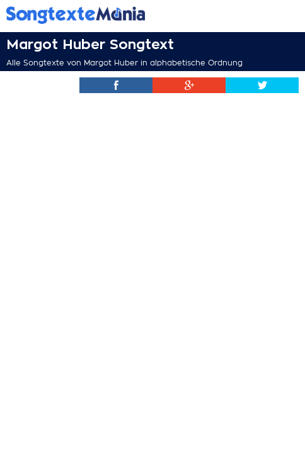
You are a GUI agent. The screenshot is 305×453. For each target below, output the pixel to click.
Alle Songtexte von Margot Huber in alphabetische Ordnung (124, 63)
